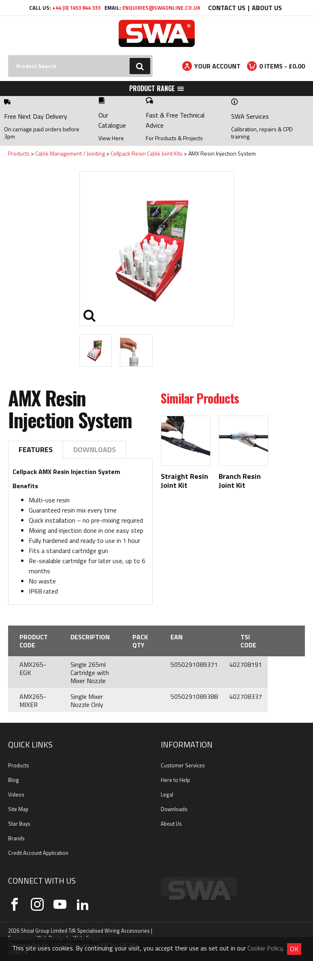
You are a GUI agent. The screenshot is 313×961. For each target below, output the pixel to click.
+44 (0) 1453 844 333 (76, 8)
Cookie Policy (265, 948)
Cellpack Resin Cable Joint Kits (147, 153)
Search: (8, 55)
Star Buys (19, 824)
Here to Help (175, 780)
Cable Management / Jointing (70, 153)
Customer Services (183, 765)
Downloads (94, 449)
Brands (16, 838)
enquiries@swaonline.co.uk (161, 8)
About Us (267, 8)
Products (19, 153)
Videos (16, 794)
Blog (13, 780)
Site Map (18, 809)
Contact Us (226, 8)
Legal (167, 794)
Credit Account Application (38, 853)
